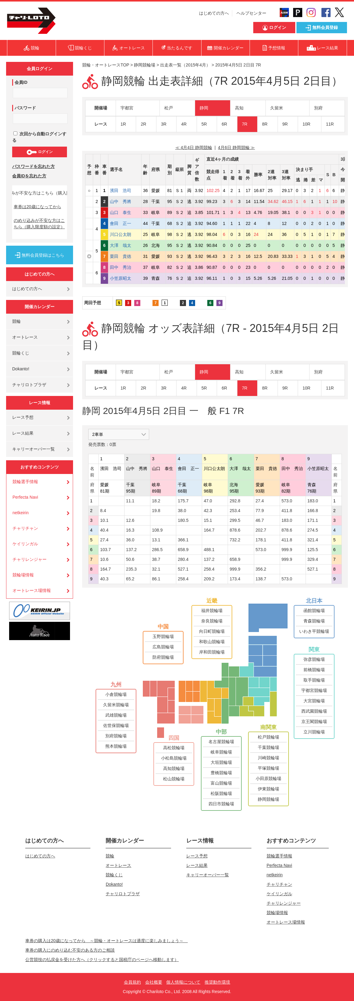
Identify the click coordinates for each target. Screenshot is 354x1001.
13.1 (156, 539)
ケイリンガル (25, 543)
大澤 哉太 (125, 245)
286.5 (157, 549)
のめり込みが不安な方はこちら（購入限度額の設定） (39, 223)
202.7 (261, 530)
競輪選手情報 (25, 481)
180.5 (183, 520)
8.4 (103, 510)
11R (330, 124)
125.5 (312, 549)
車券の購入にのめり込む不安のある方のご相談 (70, 950)
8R (265, 124)
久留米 (276, 107)
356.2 (261, 569)
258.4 (209, 569)
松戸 (168, 107)
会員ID (21, 82)
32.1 (156, 569)
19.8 (156, 510)
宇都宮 (127, 107)
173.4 (235, 578)
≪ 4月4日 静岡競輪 (193, 147)
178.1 (261, 539)
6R (224, 124)
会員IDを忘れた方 (29, 175)
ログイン (39, 152)
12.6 (130, 520)
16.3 (130, 530)
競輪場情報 (23, 574)
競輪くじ (20, 353)
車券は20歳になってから (37, 206)
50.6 (130, 559)
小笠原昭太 (125, 278)
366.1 (183, 539)
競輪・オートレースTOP (105, 64)
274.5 (312, 530)
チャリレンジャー (29, 559)
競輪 (16, 321)
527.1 (183, 569)
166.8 (312, 510)
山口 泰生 (125, 212)
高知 (239, 107)
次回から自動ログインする (39, 137)
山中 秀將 (125, 201)
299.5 (235, 520)
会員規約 (132, 982)
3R (163, 124)
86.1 (156, 578)
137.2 (131, 549)
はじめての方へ (214, 13)
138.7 (261, 578)
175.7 (183, 500)
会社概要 (153, 982)
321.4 (312, 539)
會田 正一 (125, 223)
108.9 (157, 530)
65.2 (130, 578)
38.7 (156, 559)
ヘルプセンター (251, 13)
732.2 (235, 539)
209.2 (209, 578)
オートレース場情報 (31, 590)
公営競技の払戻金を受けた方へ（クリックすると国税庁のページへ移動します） (102, 959)
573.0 (287, 500)
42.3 (208, 510)
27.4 (260, 500)
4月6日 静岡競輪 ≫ (236, 147)
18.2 (156, 500)
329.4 (312, 559)
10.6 (104, 559)
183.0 (312, 500)
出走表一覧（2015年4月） (185, 64)
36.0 (130, 539)
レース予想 (22, 417)
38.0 (182, 510)
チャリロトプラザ (29, 384)
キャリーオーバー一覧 (33, 449)
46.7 (260, 520)
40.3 (104, 578)
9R (285, 124)
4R (184, 124)
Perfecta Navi (25, 497)
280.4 (183, 559)
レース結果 (22, 433)
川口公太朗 (125, 234)
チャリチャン (25, 528)
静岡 (204, 107)
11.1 (130, 500)
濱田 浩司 (125, 190)
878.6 (235, 530)
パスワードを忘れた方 (33, 166)
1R (123, 124)
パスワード (25, 107)
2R (143, 124)
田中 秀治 (125, 267)
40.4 (104, 530)
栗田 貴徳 (125, 256)
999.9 (287, 549)
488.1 (209, 549)
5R (204, 124)
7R (244, 124)
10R (306, 124)
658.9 (183, 549)
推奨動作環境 (217, 982)
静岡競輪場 (144, 64)
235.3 (131, 569)
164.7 (209, 530)
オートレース (25, 337)
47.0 (208, 500)
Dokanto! (20, 368)
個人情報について (183, 982)
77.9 (260, 510)
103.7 (105, 549)
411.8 (287, 510)
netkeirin (20, 512)
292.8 (235, 500)
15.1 (208, 520)
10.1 (104, 520)
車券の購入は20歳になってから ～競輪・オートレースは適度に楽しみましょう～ (106, 940)
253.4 (235, 510)
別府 (318, 107)
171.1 (312, 520)
